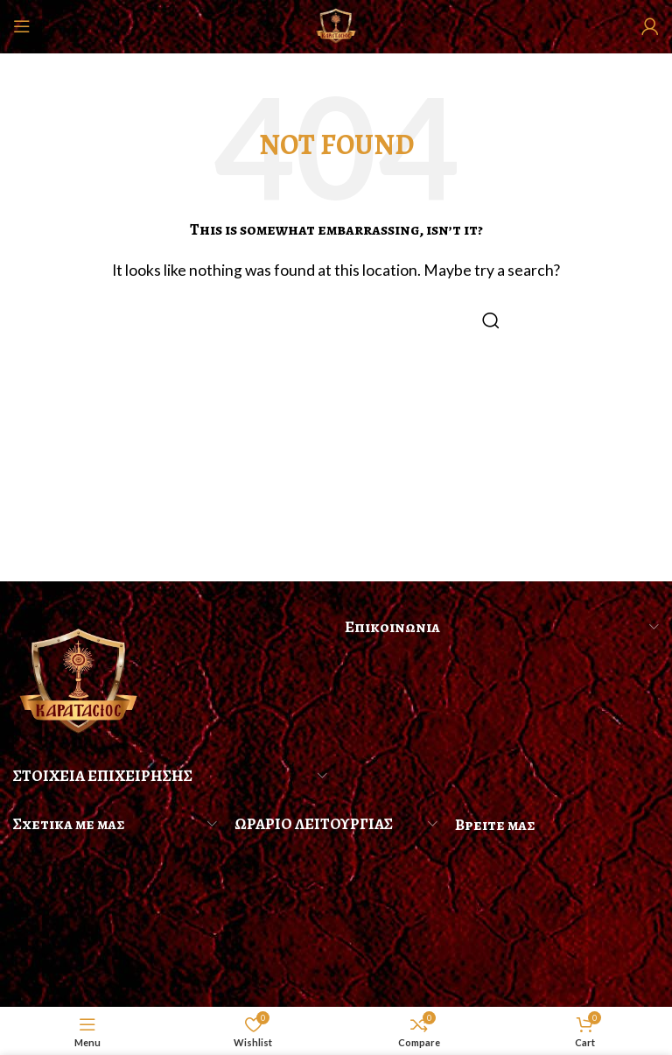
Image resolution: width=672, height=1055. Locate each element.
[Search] (336, 320)
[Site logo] (336, 24)
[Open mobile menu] (21, 26)
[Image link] (78, 680)
